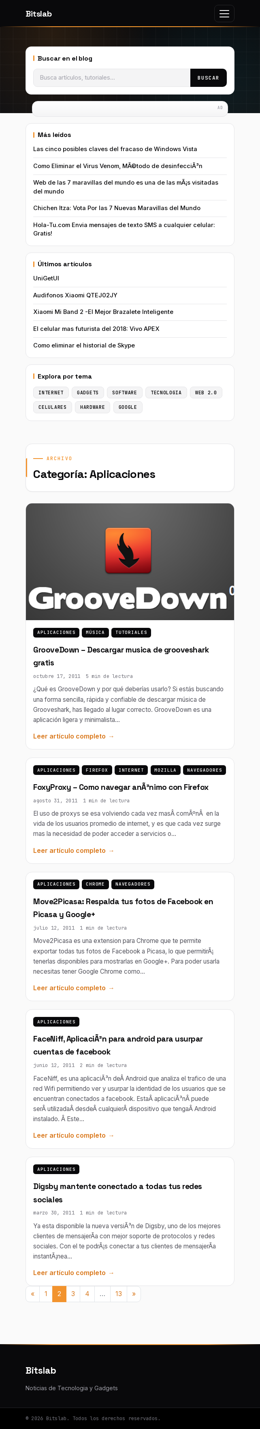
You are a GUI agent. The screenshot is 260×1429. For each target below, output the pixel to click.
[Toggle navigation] (224, 13)
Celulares (52, 407)
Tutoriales (131, 632)
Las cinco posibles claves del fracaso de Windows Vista (115, 149)
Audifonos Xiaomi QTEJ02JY (75, 295)
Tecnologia (166, 392)
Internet (131, 770)
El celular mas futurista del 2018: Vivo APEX (96, 329)
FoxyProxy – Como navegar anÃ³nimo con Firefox (120, 787)
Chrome (95, 884)
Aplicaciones (56, 632)
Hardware (92, 407)
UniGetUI (46, 278)
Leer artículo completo (69, 736)
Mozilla (165, 770)
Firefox (97, 770)
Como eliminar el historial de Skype (84, 345)
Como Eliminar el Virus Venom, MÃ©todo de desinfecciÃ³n (117, 166)
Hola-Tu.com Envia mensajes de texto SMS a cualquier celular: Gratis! (124, 229)
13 (118, 1294)
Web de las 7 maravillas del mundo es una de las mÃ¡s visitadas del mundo (125, 187)
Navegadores (204, 770)
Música (95, 632)
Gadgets (88, 392)
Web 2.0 (206, 392)
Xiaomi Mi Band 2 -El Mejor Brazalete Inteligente (103, 312)
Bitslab (38, 13)
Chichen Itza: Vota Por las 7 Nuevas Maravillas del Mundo (116, 208)
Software (124, 392)
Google (128, 407)
